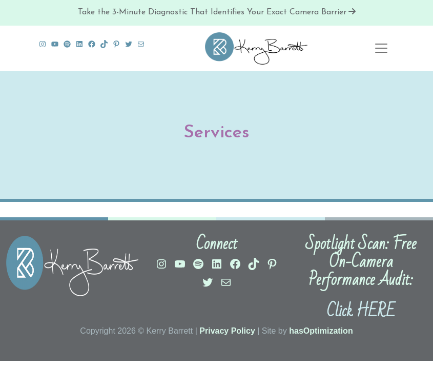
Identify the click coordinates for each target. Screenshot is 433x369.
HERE (375, 311)
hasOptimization (321, 330)
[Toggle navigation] (381, 48)
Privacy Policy (227, 330)
